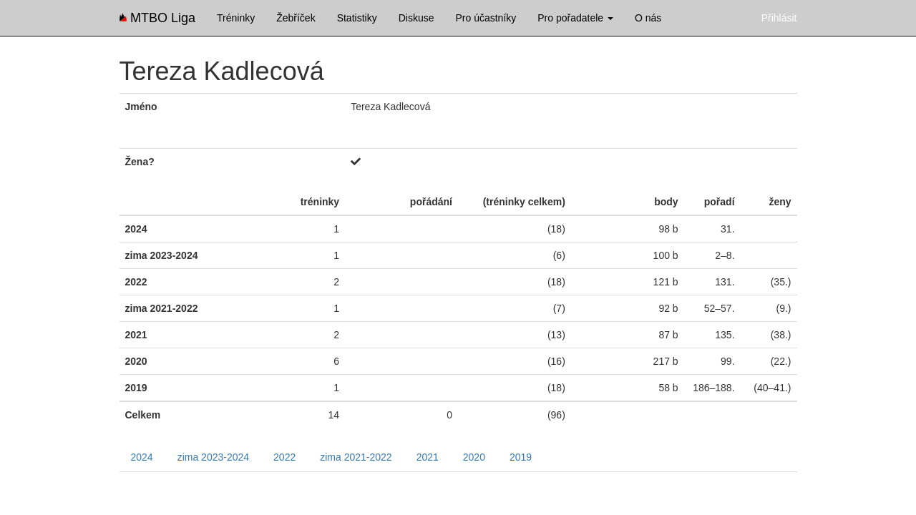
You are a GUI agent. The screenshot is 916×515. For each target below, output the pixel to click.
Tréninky (236, 18)
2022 (284, 457)
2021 (427, 457)
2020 (474, 457)
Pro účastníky (485, 18)
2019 (521, 457)
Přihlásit (779, 18)
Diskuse (416, 18)
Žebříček (295, 18)
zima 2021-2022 (355, 457)
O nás (648, 18)
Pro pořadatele (575, 18)
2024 (142, 457)
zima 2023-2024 (213, 457)
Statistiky (357, 18)
